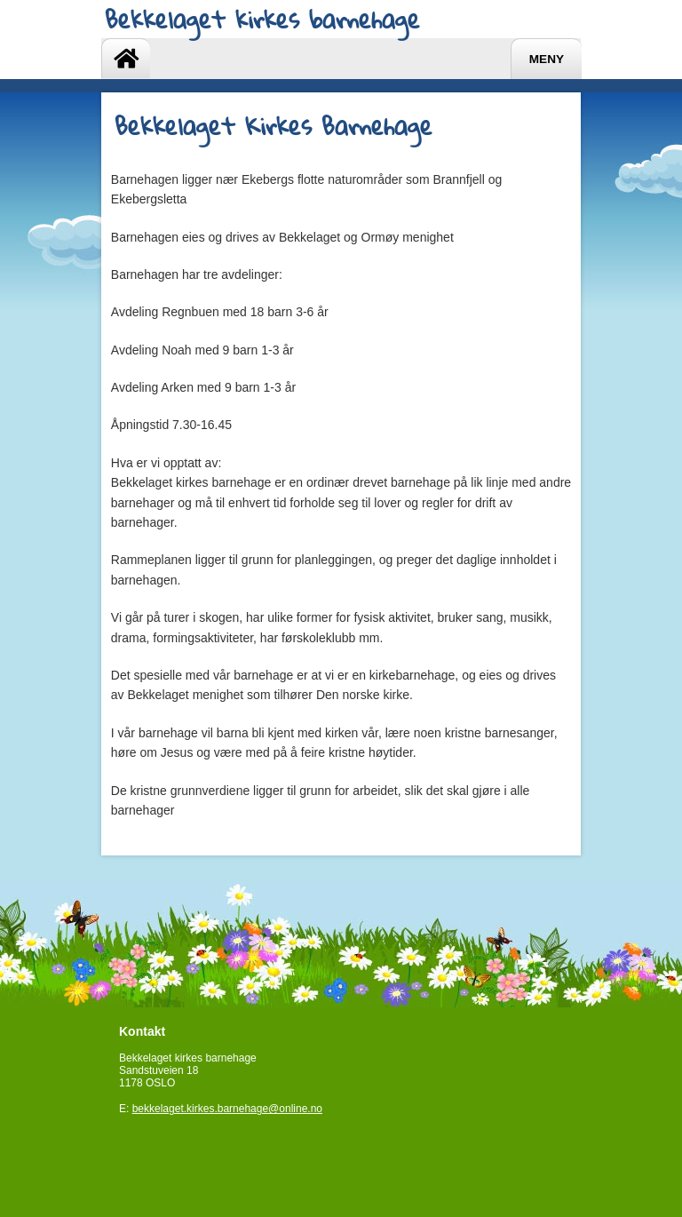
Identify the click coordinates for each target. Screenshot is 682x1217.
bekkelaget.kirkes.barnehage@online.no (227, 1108)
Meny (546, 59)
